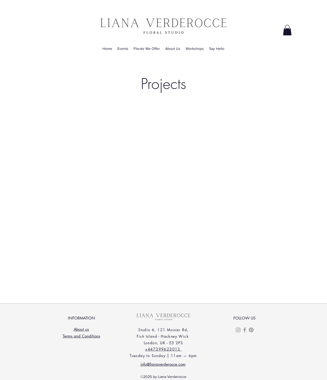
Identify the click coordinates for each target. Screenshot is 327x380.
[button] (287, 30)
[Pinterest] (251, 330)
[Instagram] (238, 330)
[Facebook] (245, 330)
